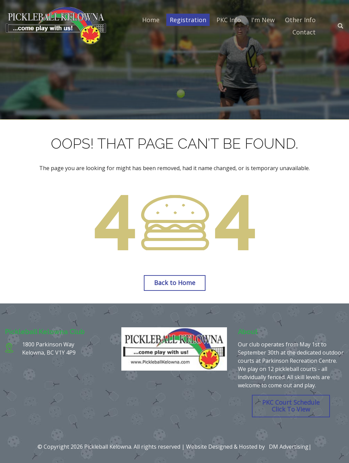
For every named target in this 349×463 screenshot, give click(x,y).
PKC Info (228, 20)
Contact (304, 32)
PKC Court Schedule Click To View (291, 405)
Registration (188, 20)
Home (151, 20)
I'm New (263, 20)
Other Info (300, 20)
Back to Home (174, 283)
